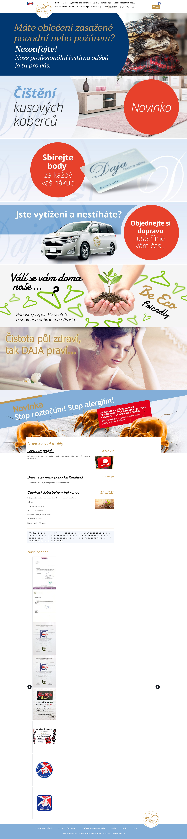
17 (88, 533)
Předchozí (32, 533)
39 (73, 536)
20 (97, 533)
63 (64, 538)
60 (55, 538)
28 (39, 536)
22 (103, 533)
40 (76, 536)
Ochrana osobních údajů (43, 828)
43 (86, 536)
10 (66, 533)
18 (91, 533)
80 (33, 541)
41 (79, 536)
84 (45, 541)
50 (107, 536)
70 (86, 538)
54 (36, 538)
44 (89, 536)
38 (70, 536)
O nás (65, 2)
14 (78, 533)
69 (82, 538)
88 (58, 541)
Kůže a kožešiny (110, 6)
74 (98, 538)
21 (100, 533)
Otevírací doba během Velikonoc (53, 492)
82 (39, 541)
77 (107, 538)
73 (95, 538)
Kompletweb (106, 833)
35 (61, 536)
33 (55, 536)
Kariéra (113, 828)
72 (92, 538)
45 (92, 536)
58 (48, 538)
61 (58, 538)
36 (64, 536)
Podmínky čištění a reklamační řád (93, 828)
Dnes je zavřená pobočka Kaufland (55, 477)
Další (61, 541)
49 (104, 536)
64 (67, 538)
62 (61, 538)
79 (30, 541)
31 (48, 536)
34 (58, 536)
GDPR (135, 828)
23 (106, 533)
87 (55, 541)
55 (39, 538)
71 (89, 538)
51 (110, 536)
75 (101, 538)
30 (45, 536)
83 (42, 541)
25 (30, 536)
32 (51, 536)
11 (69, 533)
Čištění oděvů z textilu (64, 6)
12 (72, 533)
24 (109, 533)
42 (82, 536)
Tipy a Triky (124, 6)
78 (110, 538)
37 (67, 536)
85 (48, 541)
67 (76, 538)
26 (33, 536)
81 (36, 541)
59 (51, 538)
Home (57, 2)
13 (75, 533)
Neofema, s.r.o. (120, 833)
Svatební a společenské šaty (89, 6)
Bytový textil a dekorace (80, 2)
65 (70, 538)
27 (36, 536)
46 (95, 536)
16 (85, 533)
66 (73, 538)
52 (30, 538)
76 (104, 538)
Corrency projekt (40, 451)
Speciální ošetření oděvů (124, 2)
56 (42, 538)
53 (33, 538)
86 (51, 541)
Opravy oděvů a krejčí (102, 2)
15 (81, 533)
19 (94, 533)
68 (79, 538)
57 (45, 538)
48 (101, 536)
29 (42, 536)
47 (98, 536)
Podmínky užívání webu (66, 828)
